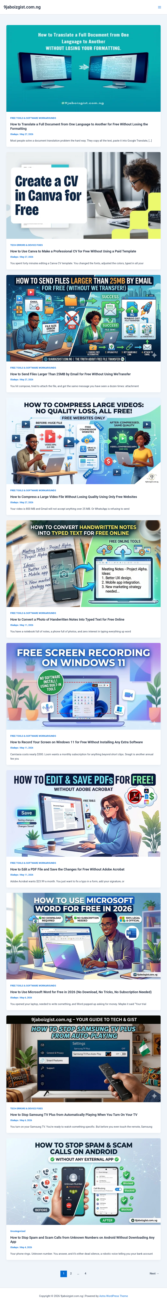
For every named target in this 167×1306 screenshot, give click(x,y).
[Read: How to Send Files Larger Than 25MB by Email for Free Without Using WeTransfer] (83, 318)
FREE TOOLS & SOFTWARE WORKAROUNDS (33, 118)
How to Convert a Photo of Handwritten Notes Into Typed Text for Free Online (67, 619)
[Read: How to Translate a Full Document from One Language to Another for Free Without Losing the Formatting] (83, 68)
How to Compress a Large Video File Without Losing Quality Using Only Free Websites (73, 497)
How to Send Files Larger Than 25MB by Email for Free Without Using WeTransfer (70, 374)
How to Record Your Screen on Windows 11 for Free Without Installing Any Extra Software (76, 742)
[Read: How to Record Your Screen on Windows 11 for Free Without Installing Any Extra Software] (83, 686)
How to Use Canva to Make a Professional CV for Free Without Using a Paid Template (73, 251)
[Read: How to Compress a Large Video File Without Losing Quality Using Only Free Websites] (83, 440)
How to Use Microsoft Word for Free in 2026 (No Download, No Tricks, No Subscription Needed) (81, 992)
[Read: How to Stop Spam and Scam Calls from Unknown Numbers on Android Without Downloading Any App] (83, 1181)
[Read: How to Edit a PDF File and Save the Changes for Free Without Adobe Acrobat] (83, 813)
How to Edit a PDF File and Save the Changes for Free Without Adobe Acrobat (67, 869)
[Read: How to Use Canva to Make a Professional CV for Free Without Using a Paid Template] (83, 195)
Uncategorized (17, 1231)
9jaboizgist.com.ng (22, 7)
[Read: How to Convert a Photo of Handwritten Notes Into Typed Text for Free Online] (83, 563)
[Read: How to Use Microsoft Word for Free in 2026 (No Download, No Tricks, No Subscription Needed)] (83, 936)
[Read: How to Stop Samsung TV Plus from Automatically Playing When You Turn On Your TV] (83, 1058)
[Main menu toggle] (159, 7)
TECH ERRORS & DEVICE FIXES (26, 245)
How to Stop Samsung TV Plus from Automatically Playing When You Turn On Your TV (73, 1115)
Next (154, 1273)
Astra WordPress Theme (113, 1296)
